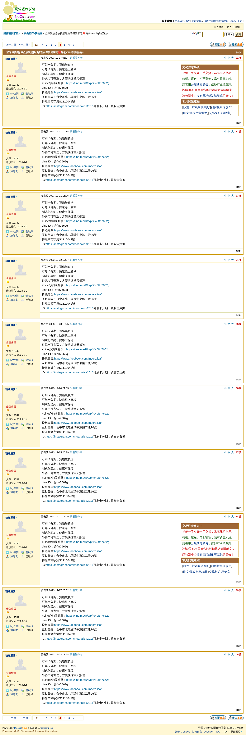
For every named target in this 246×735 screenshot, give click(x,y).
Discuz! (18, 728)
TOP (238, 122)
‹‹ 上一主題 (10, 44)
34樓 (238, 259)
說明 (237, 26)
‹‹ (42, 44)
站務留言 (197, 731)
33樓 (238, 195)
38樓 (238, 516)
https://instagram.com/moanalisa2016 (69, 106)
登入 (229, 26)
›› (79, 44)
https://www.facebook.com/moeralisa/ (78, 92)
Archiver (209, 731)
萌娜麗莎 (10, 58)
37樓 (238, 452)
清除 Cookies (182, 731)
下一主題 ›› (24, 44)
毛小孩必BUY (182, 21)
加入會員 (219, 26)
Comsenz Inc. (46, 728)
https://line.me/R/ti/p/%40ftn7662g (87, 83)
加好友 (14, 97)
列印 (238, 52)
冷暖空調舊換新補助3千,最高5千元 (223, 21)
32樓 (238, 131)
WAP (218, 731)
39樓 (238, 590)
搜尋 (238, 34)
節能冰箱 (197, 21)
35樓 (238, 324)
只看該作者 (76, 57)
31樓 (238, 57)
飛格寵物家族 (10, 33)
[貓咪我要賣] (13, 52)
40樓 (238, 654)
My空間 (14, 93)
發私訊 (29, 93)
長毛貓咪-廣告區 (33, 33)
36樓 (238, 388)
